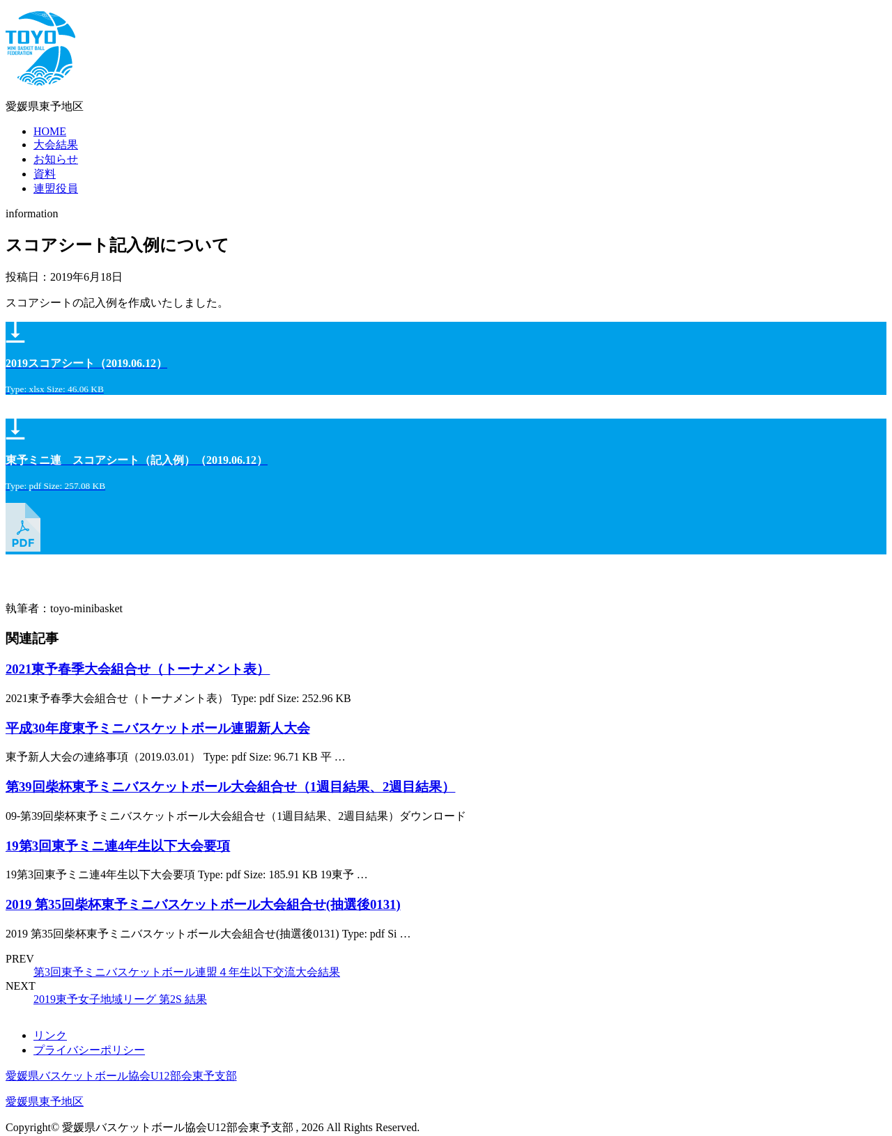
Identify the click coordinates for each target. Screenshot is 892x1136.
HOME (49, 131)
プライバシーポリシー (89, 1050)
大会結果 (55, 144)
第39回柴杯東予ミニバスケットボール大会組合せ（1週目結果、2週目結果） (230, 786)
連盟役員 (55, 188)
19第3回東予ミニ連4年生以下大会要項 (118, 846)
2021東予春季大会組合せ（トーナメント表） (138, 669)
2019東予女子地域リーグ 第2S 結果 (120, 999)
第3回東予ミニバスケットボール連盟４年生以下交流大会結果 (186, 972)
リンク (50, 1035)
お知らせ (55, 159)
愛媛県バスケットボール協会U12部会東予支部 (121, 1076)
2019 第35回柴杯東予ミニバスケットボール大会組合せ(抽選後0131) (203, 904)
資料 (44, 174)
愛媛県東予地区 (45, 1101)
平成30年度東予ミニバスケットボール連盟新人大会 (158, 728)
